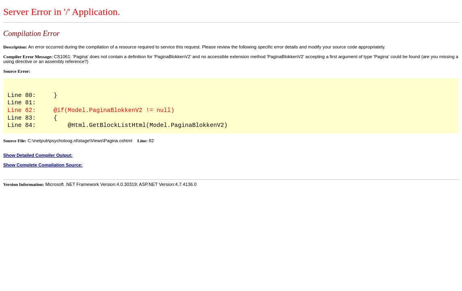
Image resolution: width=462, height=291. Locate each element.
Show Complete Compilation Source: (42, 164)
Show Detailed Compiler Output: (38, 155)
